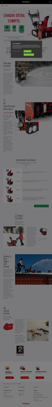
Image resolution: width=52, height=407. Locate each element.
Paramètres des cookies (17, 51)
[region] (26, 49)
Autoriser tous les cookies (28, 54)
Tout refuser (27, 51)
